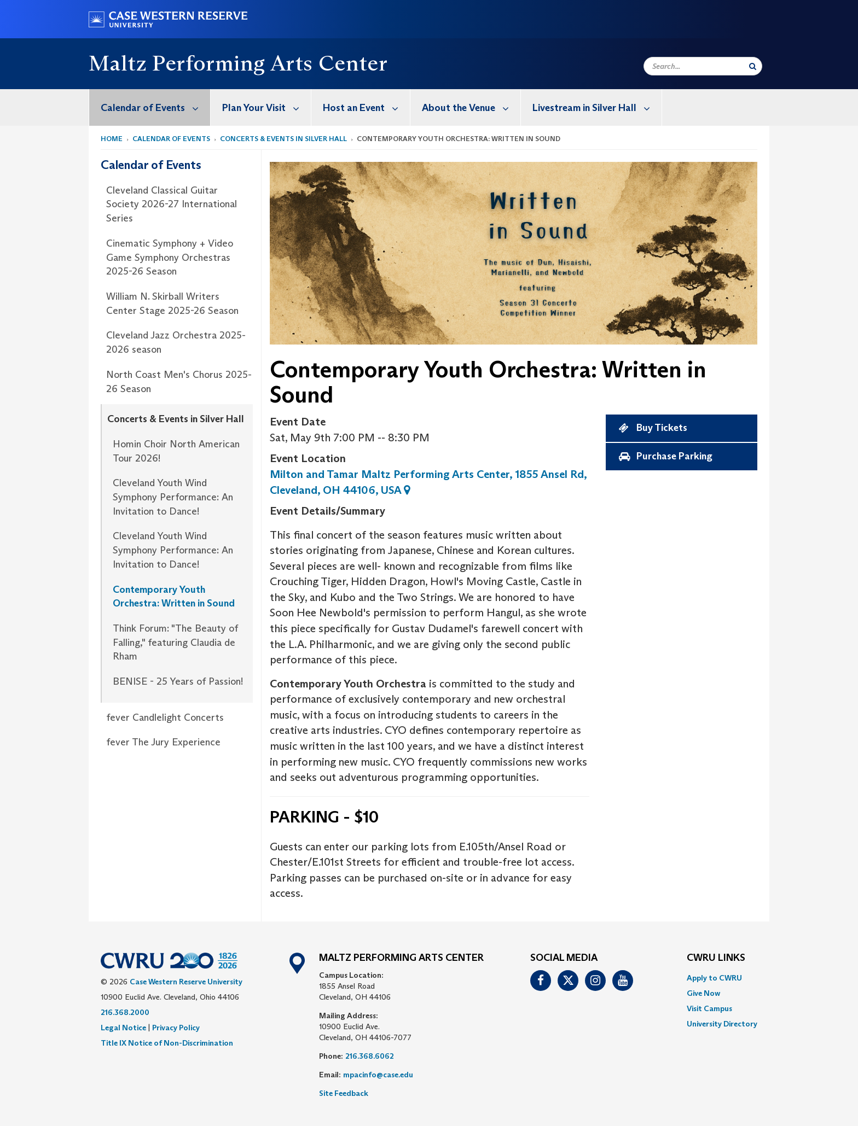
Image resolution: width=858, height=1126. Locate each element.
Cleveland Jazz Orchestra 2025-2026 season (176, 342)
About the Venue (471, 107)
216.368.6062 (369, 1056)
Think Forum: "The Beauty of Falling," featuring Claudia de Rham (175, 642)
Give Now (703, 993)
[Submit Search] (752, 66)
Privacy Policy (176, 1027)
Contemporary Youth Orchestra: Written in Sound (174, 597)
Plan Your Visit (266, 107)
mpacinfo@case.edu (378, 1075)
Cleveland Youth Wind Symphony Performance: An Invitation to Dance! (173, 497)
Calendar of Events (155, 107)
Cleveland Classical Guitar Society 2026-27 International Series (171, 204)
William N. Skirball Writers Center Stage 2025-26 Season (172, 303)
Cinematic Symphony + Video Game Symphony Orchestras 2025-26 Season (169, 257)
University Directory (722, 1024)
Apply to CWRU (714, 978)
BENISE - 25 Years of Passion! (178, 681)
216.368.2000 (125, 1012)
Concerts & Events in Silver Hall (283, 139)
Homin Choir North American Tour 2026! (176, 451)
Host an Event (366, 107)
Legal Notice (123, 1027)
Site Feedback (343, 1093)
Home (112, 139)
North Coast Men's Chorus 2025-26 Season (179, 382)
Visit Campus (709, 1008)
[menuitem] (150, 107)
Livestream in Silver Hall (597, 107)
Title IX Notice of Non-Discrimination (167, 1043)
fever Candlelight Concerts (165, 717)
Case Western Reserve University (186, 982)
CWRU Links (716, 958)
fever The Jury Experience (163, 742)
